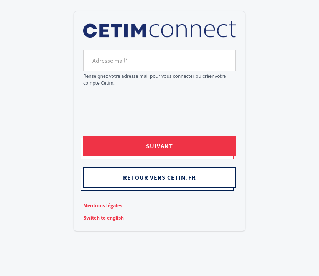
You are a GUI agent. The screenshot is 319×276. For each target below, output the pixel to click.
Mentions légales (102, 205)
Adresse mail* (110, 60)
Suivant (159, 146)
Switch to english (103, 217)
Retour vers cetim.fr (159, 177)
